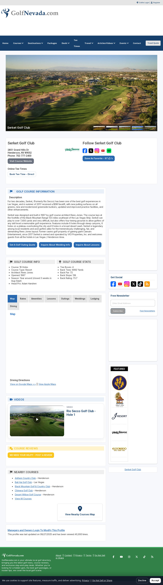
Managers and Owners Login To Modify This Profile (36, 530)
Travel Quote (153, 43)
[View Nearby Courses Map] (79, 512)
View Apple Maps (47, 384)
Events (124, 43)
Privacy (78, 555)
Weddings (80, 298)
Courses (18, 43)
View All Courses (23, 498)
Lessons (51, 298)
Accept (155, 580)
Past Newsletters (147, 311)
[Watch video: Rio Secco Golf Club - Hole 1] (37, 421)
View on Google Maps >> (23, 384)
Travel (89, 43)
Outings (65, 298)
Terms (89, 555)
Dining (13, 306)
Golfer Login (144, 3)
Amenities (36, 298)
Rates (23, 298)
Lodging (95, 298)
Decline (142, 580)
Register (156, 3)
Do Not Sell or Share (102, 580)
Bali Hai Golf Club (23, 482)
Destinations (35, 43)
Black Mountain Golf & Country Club (32, 486)
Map (12, 298)
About (58, 555)
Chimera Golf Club (24, 490)
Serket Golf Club (133, 469)
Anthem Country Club (25, 478)
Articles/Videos (106, 43)
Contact (68, 555)
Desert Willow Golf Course (28, 494)
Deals (65, 43)
